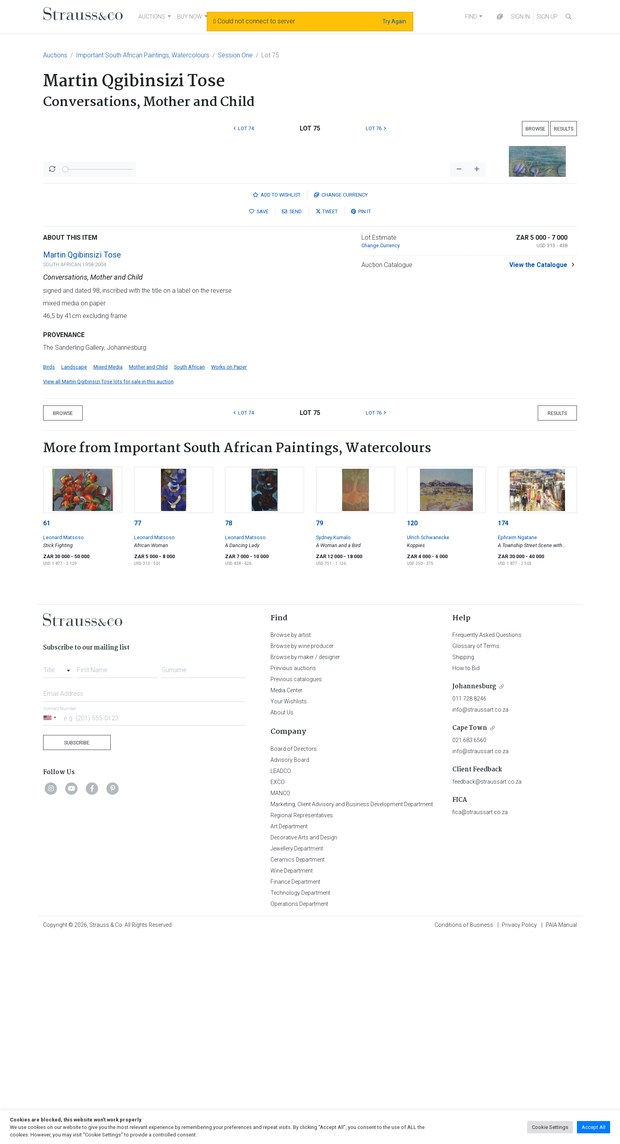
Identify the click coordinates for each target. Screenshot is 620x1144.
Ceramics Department (297, 1067)
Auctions (55, 55)
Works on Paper (229, 574)
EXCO (277, 989)
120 (412, 730)
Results (563, 129)
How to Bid (466, 875)
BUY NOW (189, 16)
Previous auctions (293, 875)
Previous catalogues (296, 886)
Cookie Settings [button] (550, 1127)
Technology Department (300, 1100)
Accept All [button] (593, 1127)
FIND (471, 16)
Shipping (463, 864)
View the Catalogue (538, 472)
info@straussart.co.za (480, 917)
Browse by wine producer (302, 853)
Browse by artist (290, 842)
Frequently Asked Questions (487, 842)
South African (189, 574)
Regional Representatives (301, 1022)
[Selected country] (51, 925)
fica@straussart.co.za (480, 1019)
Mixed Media (108, 574)
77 (137, 730)
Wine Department (291, 1078)
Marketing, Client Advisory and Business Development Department (351, 1011)
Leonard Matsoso (63, 745)
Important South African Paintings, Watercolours (142, 55)
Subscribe (76, 950)
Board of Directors (293, 956)
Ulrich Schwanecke (428, 745)
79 (319, 730)
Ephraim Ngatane (517, 745)
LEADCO (280, 978)
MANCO (280, 1000)
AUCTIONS (151, 16)
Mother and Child (148, 574)
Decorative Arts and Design (303, 1045)
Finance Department (295, 1089)
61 (46, 730)
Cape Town (469, 935)
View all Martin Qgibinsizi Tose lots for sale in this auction (108, 589)
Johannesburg (474, 894)
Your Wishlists (288, 908)
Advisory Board (289, 967)
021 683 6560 (469, 947)
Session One (235, 55)
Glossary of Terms (475, 853)
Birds (49, 574)
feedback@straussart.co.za (487, 989)
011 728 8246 (469, 906)
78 (228, 730)
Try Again (394, 21)
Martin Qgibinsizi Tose (82, 462)
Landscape (74, 574)
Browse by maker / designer (305, 864)
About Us (281, 920)
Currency (341, 402)
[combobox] (58, 875)
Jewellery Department (296, 1056)
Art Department (289, 1033)
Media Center (286, 897)
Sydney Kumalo (333, 745)
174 (503, 730)
